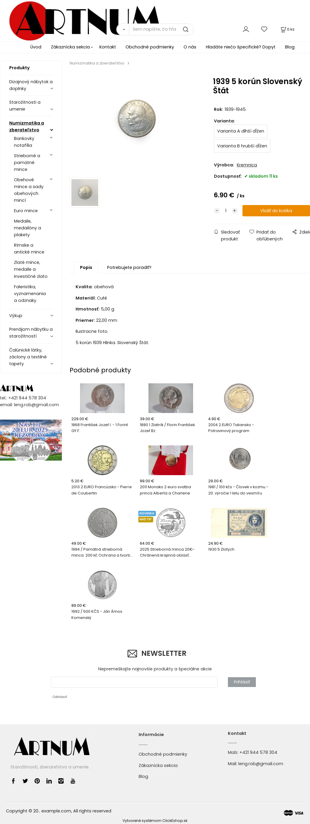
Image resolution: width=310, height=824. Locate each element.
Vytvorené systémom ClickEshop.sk (155, 820)
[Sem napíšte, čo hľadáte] (161, 29)
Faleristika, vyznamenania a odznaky (30, 293)
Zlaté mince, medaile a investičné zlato (31, 269)
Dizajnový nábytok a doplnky (31, 85)
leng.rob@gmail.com (260, 764)
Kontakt (107, 47)
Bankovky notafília (24, 142)
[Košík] (287, 29)
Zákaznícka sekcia (70, 47)
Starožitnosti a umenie (24, 105)
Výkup (15, 316)
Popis (86, 267)
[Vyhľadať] (122, 29)
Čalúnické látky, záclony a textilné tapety (28, 357)
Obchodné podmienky (150, 47)
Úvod (35, 47)
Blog (290, 47)
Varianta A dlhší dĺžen (240, 131)
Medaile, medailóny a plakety (27, 228)
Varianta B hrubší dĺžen (242, 146)
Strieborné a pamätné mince (27, 162)
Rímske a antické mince (29, 248)
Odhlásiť (59, 696)
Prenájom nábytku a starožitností (31, 332)
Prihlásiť (242, 682)
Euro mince (26, 211)
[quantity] (226, 211)
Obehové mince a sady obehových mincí (28, 190)
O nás (190, 47)
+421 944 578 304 (258, 752)
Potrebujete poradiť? (129, 267)
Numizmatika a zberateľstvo (26, 126)
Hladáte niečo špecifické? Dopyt (240, 47)
